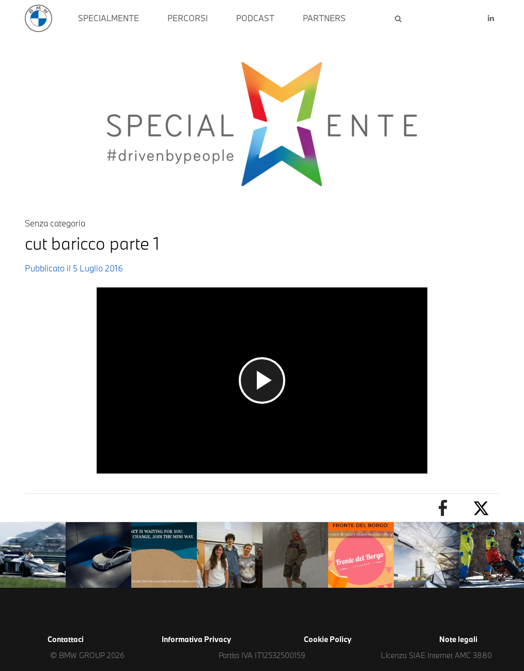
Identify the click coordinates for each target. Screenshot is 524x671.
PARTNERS (324, 18)
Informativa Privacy (196, 639)
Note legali (458, 639)
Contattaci (66, 639)
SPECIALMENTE (108, 18)
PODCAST (255, 18)
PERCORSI (187, 18)
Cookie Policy (327, 639)
